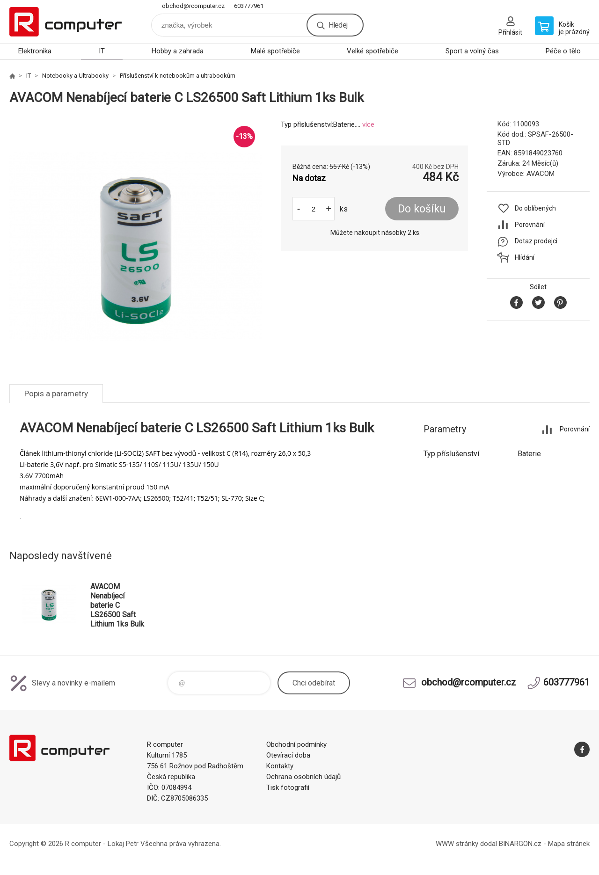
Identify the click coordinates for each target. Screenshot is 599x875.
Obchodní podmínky (296, 744)
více (368, 124)
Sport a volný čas (472, 51)
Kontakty (279, 766)
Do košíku (422, 209)
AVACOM (540, 173)
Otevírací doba (288, 755)
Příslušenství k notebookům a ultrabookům (177, 75)
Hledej (338, 25)
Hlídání (524, 257)
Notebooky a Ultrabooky (75, 75)
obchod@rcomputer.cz (193, 5)
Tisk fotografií (287, 787)
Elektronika (34, 51)
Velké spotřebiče (372, 51)
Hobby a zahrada (178, 51)
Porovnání (530, 224)
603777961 (248, 5)
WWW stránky (457, 843)
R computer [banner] (65, 22)
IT (102, 51)
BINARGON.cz (520, 843)
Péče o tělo (563, 51)
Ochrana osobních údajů (303, 777)
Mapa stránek (569, 843)
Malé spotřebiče (275, 51)
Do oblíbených (535, 208)
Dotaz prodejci (536, 241)
